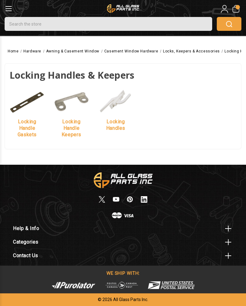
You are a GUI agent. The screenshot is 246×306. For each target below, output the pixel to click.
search (229, 24)
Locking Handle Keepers (71, 128)
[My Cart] (235, 9)
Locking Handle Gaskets (27, 128)
